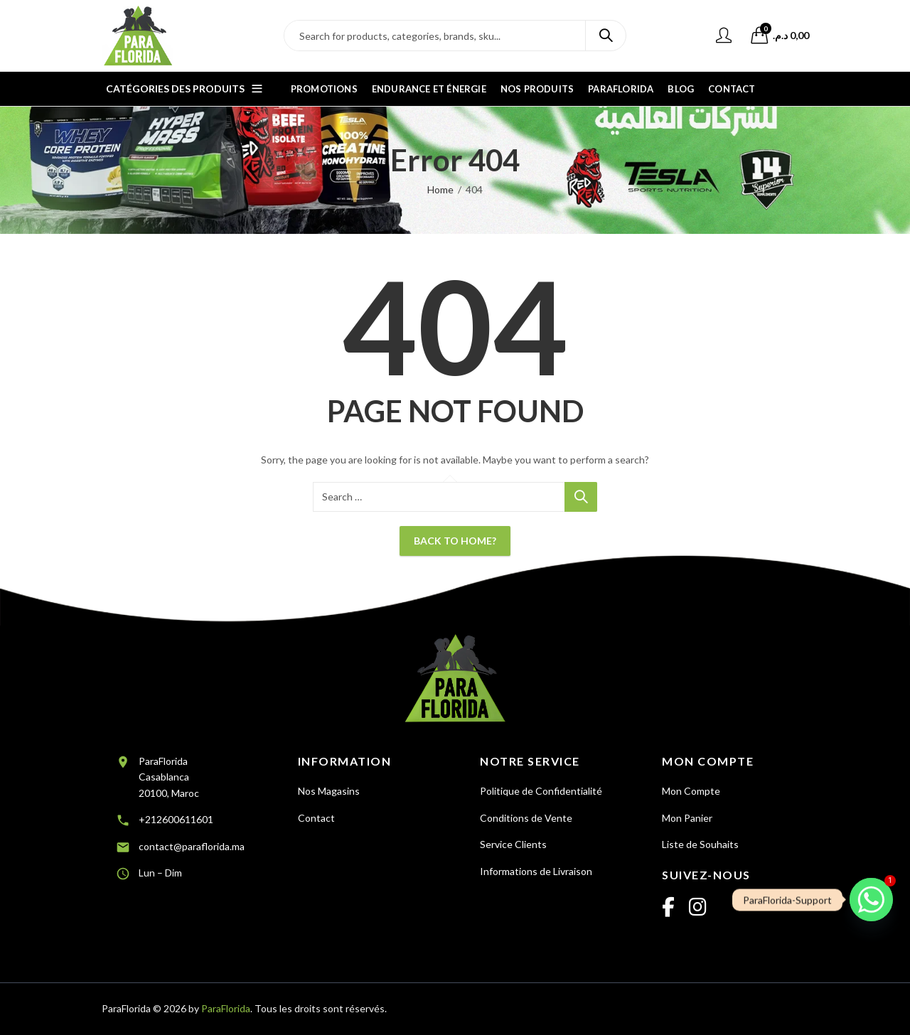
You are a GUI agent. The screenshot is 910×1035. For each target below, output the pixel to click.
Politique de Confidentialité (541, 791)
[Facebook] (668, 907)
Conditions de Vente (526, 818)
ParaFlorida (225, 1008)
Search (605, 35)
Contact (316, 818)
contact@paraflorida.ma (192, 846)
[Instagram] (698, 907)
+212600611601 (176, 819)
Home (440, 189)
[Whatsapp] (871, 899)
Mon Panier (687, 818)
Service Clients (513, 844)
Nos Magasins (329, 791)
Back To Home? (455, 541)
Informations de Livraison (536, 871)
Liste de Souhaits (700, 844)
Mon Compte (691, 791)
